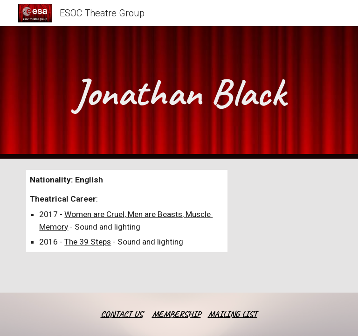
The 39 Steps (87, 241)
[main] (178, 92)
